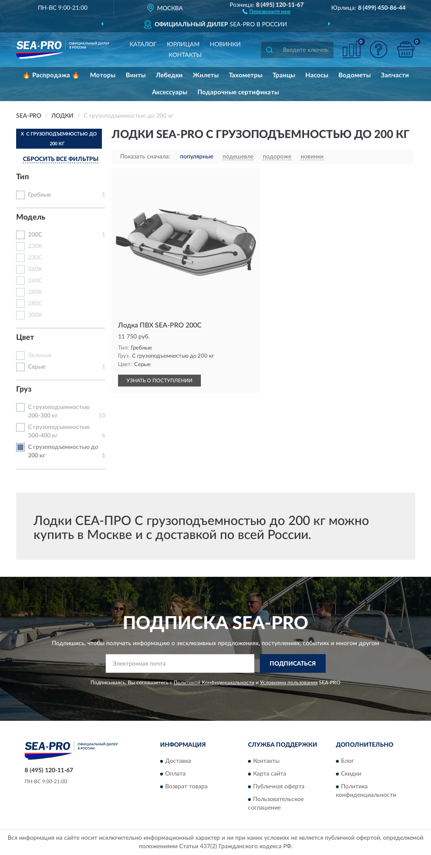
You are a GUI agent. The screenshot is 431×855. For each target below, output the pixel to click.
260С (35, 281)
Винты (136, 75)
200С (35, 235)
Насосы (316, 75)
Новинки (225, 45)
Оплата (175, 774)
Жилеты (206, 75)
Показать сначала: (145, 157)
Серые (36, 367)
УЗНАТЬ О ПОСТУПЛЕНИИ (159, 380)
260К (35, 269)
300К (35, 315)
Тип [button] (22, 177)
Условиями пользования (289, 682)
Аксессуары (169, 92)
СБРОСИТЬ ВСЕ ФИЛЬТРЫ (61, 159)
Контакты (185, 55)
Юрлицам (183, 45)
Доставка (178, 761)
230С (35, 258)
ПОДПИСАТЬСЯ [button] (293, 664)
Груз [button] (23, 389)
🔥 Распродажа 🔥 (51, 75)
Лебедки (169, 75)
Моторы (102, 75)
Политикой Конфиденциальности (214, 682)
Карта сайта (269, 774)
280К (35, 292)
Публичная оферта (278, 787)
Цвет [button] (25, 337)
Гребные (39, 195)
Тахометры (245, 75)
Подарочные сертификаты (238, 92)
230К (35, 246)
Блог (347, 761)
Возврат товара (186, 787)
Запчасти (395, 75)
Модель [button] (30, 217)
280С (35, 304)
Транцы (284, 75)
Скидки (351, 774)
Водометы (354, 75)
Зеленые (39, 355)
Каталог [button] (143, 45)
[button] (266, 11)
